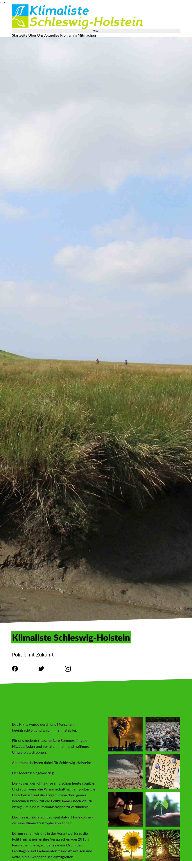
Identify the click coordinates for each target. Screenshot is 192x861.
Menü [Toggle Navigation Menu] (96, 31)
